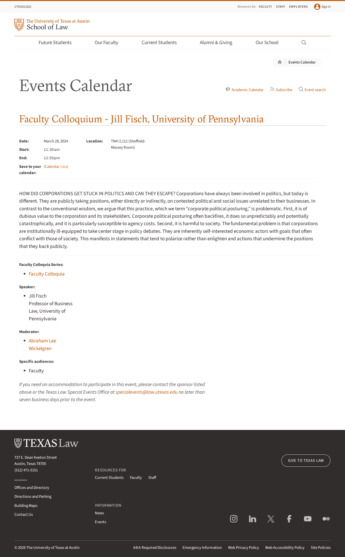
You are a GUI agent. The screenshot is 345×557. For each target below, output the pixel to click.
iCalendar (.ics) (56, 167)
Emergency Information (202, 548)
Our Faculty (110, 42)
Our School (270, 42)
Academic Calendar (244, 90)
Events (100, 522)
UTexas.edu (22, 6)
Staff (280, 6)
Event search (312, 90)
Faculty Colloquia (47, 273)
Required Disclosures (154, 548)
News (99, 513)
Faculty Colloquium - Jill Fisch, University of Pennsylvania (141, 119)
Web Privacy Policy (243, 548)
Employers (298, 6)
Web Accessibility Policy (285, 548)
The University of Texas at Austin (53, 548)
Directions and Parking (32, 496)
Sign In (322, 7)
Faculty (265, 6)
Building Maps (25, 506)
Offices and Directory (31, 488)
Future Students (58, 42)
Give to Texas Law (306, 460)
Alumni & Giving (219, 42)
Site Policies (321, 548)
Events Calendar (302, 62)
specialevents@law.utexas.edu (146, 392)
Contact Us (23, 514)
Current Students (162, 42)
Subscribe (281, 90)
